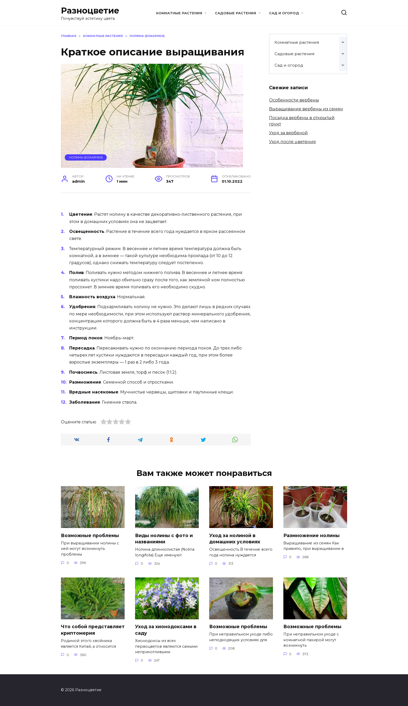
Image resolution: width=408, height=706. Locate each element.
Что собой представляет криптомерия (93, 630)
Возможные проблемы (90, 535)
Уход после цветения (292, 141)
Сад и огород (284, 13)
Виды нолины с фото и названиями (164, 538)
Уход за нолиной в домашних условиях (234, 538)
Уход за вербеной (288, 132)
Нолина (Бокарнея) (86, 157)
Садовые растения (235, 13)
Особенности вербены (294, 100)
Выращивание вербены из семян (306, 108)
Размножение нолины (311, 535)
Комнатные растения (179, 13)
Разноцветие (90, 10)
